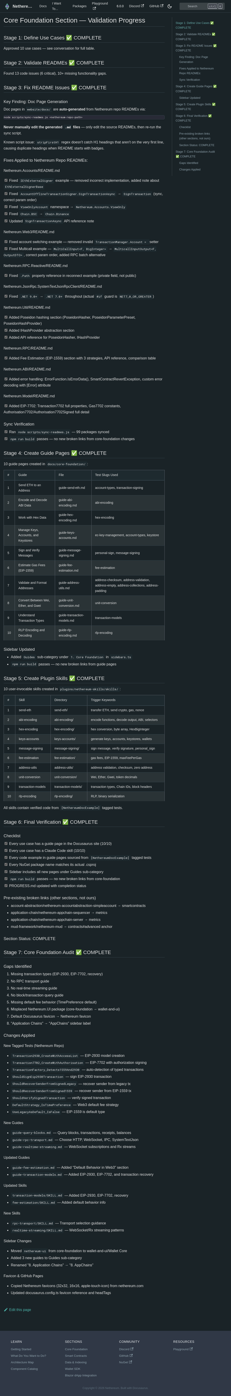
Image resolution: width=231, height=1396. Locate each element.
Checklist (185, 127)
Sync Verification (189, 79)
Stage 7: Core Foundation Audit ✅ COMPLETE (195, 154)
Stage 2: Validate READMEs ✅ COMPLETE (196, 37)
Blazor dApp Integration (81, 1375)
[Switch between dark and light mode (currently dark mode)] (169, 6)
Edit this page (17, 1310)
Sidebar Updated (190, 97)
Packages (79, 6)
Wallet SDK (72, 1369)
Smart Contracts (76, 1355)
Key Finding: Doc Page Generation (193, 59)
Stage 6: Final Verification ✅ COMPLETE (194, 118)
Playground (100, 6)
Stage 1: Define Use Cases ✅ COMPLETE (195, 25)
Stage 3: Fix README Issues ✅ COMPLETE (196, 48)
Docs (43, 6)
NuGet (125, 1362)
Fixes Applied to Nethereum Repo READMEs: (196, 71)
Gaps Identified (188, 163)
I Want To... (56, 6)
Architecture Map (22, 1362)
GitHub (156, 6)
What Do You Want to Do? (28, 1355)
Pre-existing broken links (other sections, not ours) (194, 136)
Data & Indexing (76, 1362)
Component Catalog (24, 1369)
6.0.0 (120, 6)
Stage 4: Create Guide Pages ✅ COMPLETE (196, 89)
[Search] (202, 6)
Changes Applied (190, 169)
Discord (136, 6)
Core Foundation (76, 1349)
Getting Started (21, 1349)
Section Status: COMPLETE (197, 145)
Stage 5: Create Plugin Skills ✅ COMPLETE (196, 107)
